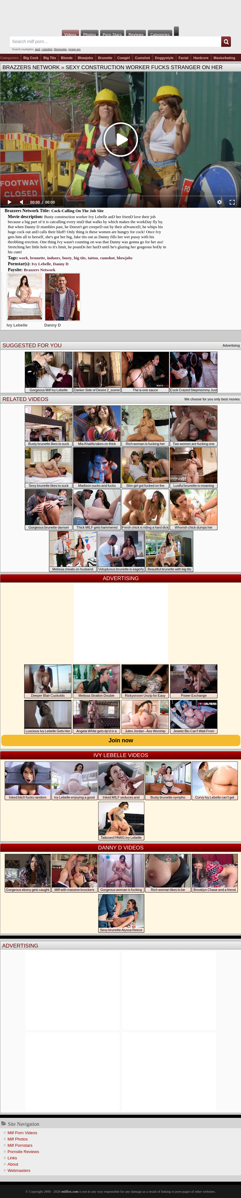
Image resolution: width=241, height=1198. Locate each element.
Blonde (66, 58)
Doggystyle (164, 58)
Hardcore (200, 58)
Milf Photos (18, 1139)
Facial (183, 58)
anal (37, 49)
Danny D (61, 263)
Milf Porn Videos (22, 1132)
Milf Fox (120, 13)
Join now (121, 740)
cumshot (47, 49)
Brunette (105, 58)
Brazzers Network (31, 67)
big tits (80, 258)
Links (12, 1158)
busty (67, 258)
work (23, 258)
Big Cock (31, 58)
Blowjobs (85, 58)
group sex (74, 49)
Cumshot (142, 58)
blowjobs (124, 258)
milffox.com (69, 1191)
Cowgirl (123, 58)
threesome (60, 49)
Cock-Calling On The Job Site (77, 210)
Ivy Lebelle (41, 263)
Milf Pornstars (20, 1145)
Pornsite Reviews (23, 1151)
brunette (37, 258)
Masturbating (224, 58)
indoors (53, 258)
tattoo (93, 258)
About (13, 1164)
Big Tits (49, 58)
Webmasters (19, 1170)
